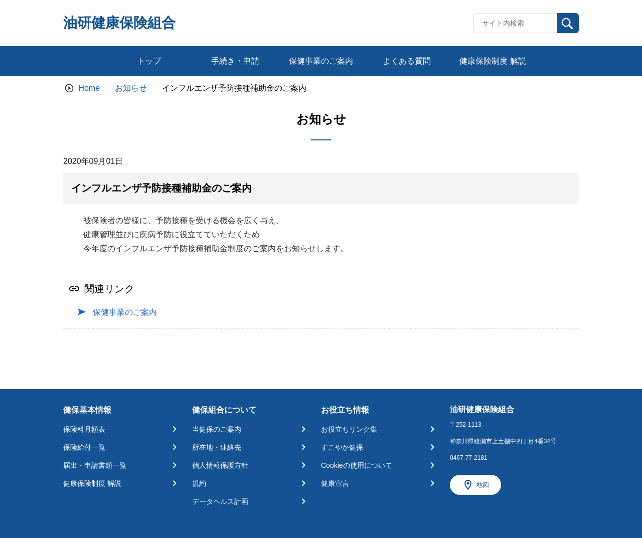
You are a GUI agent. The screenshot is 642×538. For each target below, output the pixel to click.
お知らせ (131, 88)
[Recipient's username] (515, 23)
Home (89, 88)
